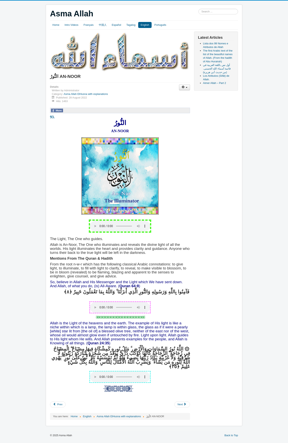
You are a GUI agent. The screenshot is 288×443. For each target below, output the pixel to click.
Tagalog (131, 24)
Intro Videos (71, 24)
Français (89, 24)
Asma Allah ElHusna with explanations (86, 93)
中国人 (103, 24)
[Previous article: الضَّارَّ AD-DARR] (58, 404)
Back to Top (231, 435)
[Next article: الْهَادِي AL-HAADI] (182, 404)
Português (160, 24)
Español (116, 24)
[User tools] (184, 87)
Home (55, 24)
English (145, 24)
